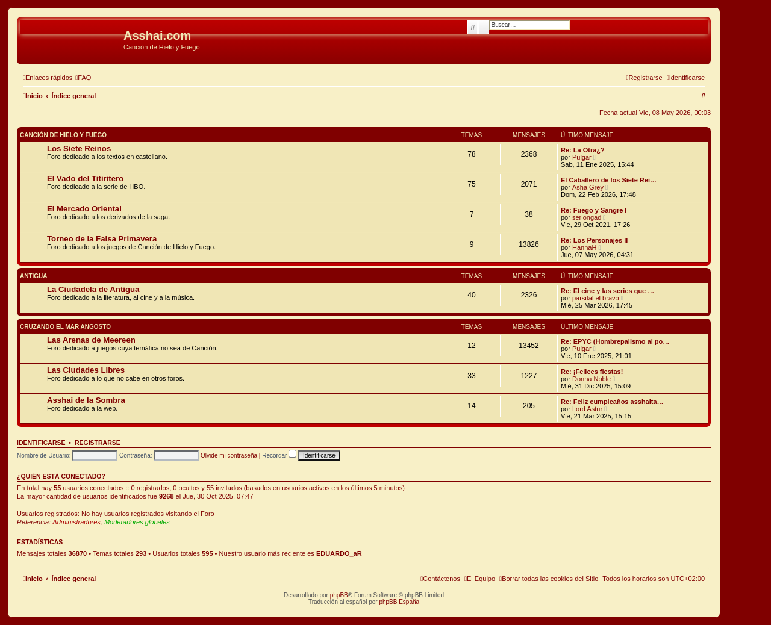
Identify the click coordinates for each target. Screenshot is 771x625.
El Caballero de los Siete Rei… (609, 180)
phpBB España (399, 602)
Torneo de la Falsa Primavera (102, 238)
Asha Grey (588, 187)
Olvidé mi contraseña (229, 455)
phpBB (339, 595)
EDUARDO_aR (339, 553)
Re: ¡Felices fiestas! (592, 371)
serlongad (586, 217)
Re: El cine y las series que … (607, 290)
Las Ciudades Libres (86, 370)
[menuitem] (83, 77)
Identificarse (41, 442)
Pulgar (582, 157)
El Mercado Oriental (84, 208)
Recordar (279, 455)
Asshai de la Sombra (86, 400)
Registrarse (97, 442)
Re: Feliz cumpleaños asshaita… (612, 401)
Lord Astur (587, 408)
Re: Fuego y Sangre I (593, 210)
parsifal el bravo (595, 298)
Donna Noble (591, 378)
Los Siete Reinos (79, 148)
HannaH (584, 247)
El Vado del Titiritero (85, 178)
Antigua (34, 276)
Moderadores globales (137, 522)
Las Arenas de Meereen (91, 339)
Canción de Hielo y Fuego (63, 135)
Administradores (76, 522)
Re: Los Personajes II (594, 240)
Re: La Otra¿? (583, 150)
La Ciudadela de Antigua (93, 289)
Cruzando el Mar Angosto (65, 326)
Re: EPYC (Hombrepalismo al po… (615, 341)
